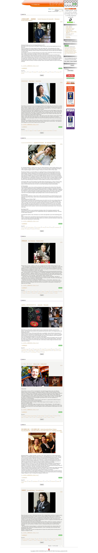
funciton (60, 291)
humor (56, 415)
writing (35, 130)
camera (28, 291)
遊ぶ (70, 30)
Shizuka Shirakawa (31, 227)
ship (65, 52)
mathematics (25, 540)
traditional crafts (24, 350)
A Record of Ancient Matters (47, 130)
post (65, 54)
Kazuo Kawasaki (26, 538)
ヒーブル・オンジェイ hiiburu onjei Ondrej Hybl (33, 364)
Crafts (67, 27)
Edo (48, 481)
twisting (42, 349)
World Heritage (39, 417)
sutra (74, 51)
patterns (43, 72)
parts (36, 291)
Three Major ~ (67, 48)
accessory (59, 350)
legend (50, 540)
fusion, (43, 291)
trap (39, 291)
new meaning (38, 227)
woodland (75, 52)
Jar (26, 72)
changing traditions (58, 538)
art (23, 130)
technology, (32, 538)
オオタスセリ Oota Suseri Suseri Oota (31, 81)
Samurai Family (36, 349)
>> (60, 11)
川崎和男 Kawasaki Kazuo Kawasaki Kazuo (32, 490)
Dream (42, 538)
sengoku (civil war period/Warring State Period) (44, 350)
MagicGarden (68, 37)
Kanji (52, 227)
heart (52, 538)
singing (30, 130)
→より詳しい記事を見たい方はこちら (30, 65)
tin (23, 72)
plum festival (70, 47)
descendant (25, 481)
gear (32, 291)
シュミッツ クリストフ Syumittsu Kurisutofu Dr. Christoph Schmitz (38, 142)
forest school (71, 49)
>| (62, 11)
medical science (40, 540)
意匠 (72, 33)
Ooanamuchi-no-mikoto (68, 50)
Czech (47, 415)
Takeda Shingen (31, 350)
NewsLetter (68, 36)
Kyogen (26, 417)
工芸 (69, 27)
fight (68, 53)
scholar (48, 227)
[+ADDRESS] (24, 68)
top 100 (66, 53)
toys (74, 49)
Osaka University (41, 415)
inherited (34, 72)
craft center (58, 72)
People (67, 26)
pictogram (23, 228)
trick (51, 291)
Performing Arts (68, 28)
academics (28, 228)
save (45, 481)
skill (30, 417)
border (49, 417)
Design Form (68, 33)
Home (52, 8)
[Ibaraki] (22, 73)
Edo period (53, 481)
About (49, 8)
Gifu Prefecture (70, 51)
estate (34, 417)
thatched (66, 47)
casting (39, 72)
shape (46, 538)
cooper (48, 72)
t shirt (58, 349)
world (45, 417)
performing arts (35, 481)
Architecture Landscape (70, 31)
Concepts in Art (68, 29)
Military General (26, 349)
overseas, (51, 415)
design (46, 540)
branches (71, 48)
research (24, 227)
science (37, 538)
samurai (54, 350)
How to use (60, 8)
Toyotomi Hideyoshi (69, 52)
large (26, 130)
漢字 (69, 34)
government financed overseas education (29, 415)
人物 (70, 26)
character (52, 72)
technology (56, 291)
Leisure (67, 30)
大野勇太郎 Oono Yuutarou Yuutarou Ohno (32, 240)
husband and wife (72, 53)
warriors (53, 349)
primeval (73, 47)
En (61, 21)
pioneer (24, 291)
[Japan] (53, 417)
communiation (57, 227)
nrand (31, 349)
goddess (39, 130)
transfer (47, 291)
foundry (30, 72)
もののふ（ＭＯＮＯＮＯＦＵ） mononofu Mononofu (34, 305)
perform (58, 481)
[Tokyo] (55, 130)
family (30, 481)
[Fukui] (54, 540)
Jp (60, 21)
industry (30, 540)
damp (67, 49)
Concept (56, 8)
